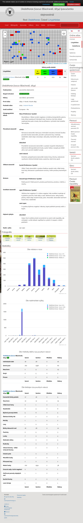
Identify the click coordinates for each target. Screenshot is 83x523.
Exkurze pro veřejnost (74, 80)
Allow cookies (59, 4)
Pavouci (7, 511)
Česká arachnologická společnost (8, 508)
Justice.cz (6, 504)
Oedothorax (76, 46)
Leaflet (48, 63)
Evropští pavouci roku (75, 146)
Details (71, 2)
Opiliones (72, 53)
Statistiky (19, 497)
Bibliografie (14, 25)
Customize (46, 4)
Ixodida (72, 49)
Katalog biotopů (73, 95)
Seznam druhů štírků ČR (74, 171)
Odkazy (31, 25)
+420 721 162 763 (9, 496)
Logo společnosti (74, 100)
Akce (37, 25)
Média (43, 25)
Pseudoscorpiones (75, 56)
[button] (11, 35)
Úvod (6, 25)
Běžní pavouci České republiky (75, 134)
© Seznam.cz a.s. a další (60, 63)
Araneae (72, 39)
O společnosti (75, 105)
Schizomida (73, 60)
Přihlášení (52, 25)
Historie (73, 85)
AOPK (5, 517)
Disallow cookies (73, 4)
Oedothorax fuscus (9, 355)
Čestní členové (73, 75)
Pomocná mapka (21, 495)
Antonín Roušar (28, 105)
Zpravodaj (23, 25)
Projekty (73, 111)
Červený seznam (73, 140)
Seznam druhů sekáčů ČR (75, 158)
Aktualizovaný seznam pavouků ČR (75, 126)
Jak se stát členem (74, 89)
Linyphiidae (54, 19)
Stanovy (73, 115)
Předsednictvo (75, 108)
